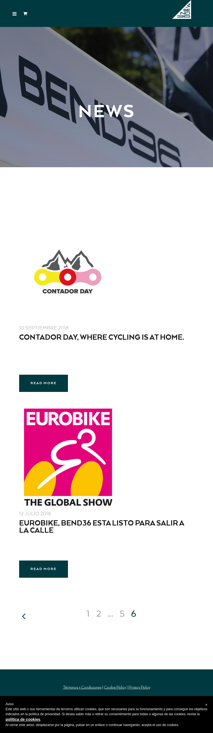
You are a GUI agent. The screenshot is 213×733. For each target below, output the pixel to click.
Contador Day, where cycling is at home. (101, 337)
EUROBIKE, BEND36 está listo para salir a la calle (101, 527)
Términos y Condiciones (82, 687)
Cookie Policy (115, 687)
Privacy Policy (139, 687)
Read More (44, 383)
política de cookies (23, 719)
